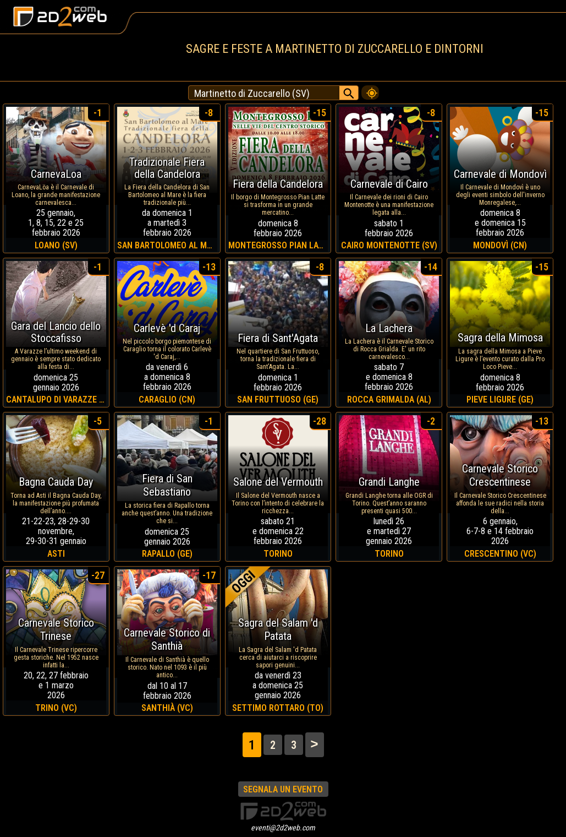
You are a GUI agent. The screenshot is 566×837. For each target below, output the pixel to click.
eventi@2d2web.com (283, 827)
